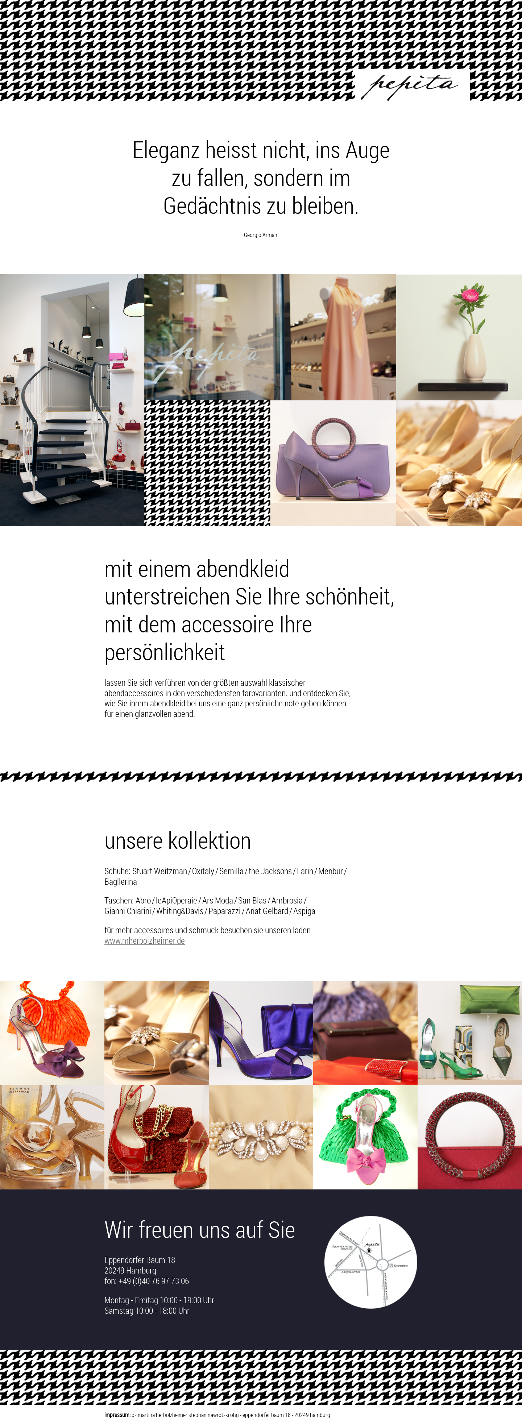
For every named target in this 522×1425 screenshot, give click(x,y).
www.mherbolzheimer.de (144, 940)
